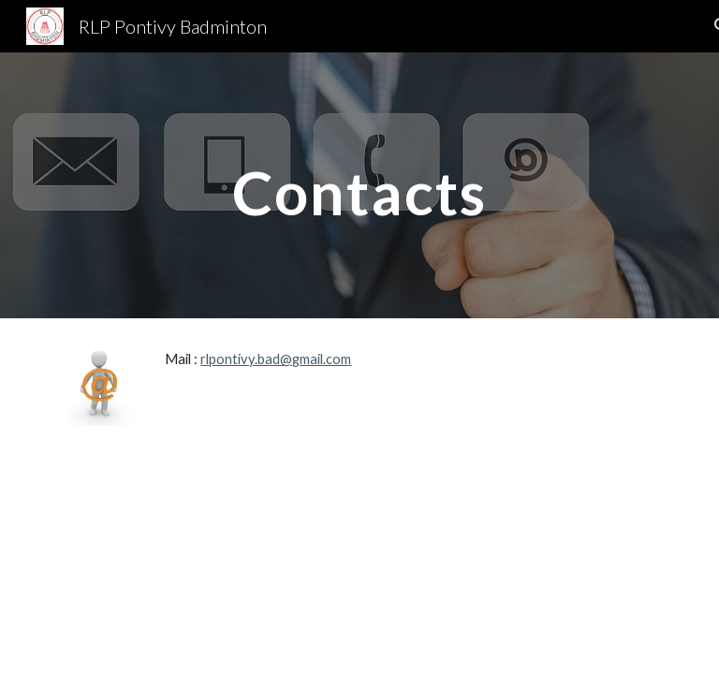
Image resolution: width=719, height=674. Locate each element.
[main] (359, 185)
